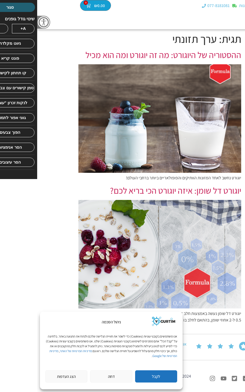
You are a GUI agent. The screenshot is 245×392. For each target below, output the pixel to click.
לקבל (119, 376)
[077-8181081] (167, 6)
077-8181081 (181, 6)
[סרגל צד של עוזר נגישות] (6, 22)
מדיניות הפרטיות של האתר (39, 351)
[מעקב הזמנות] (197, 6)
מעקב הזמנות (213, 6)
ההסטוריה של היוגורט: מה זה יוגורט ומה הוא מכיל (126, 54)
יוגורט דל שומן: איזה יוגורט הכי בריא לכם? (138, 190)
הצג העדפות (29, 376)
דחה (74, 376)
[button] (240, 5)
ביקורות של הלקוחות (233, 347)
